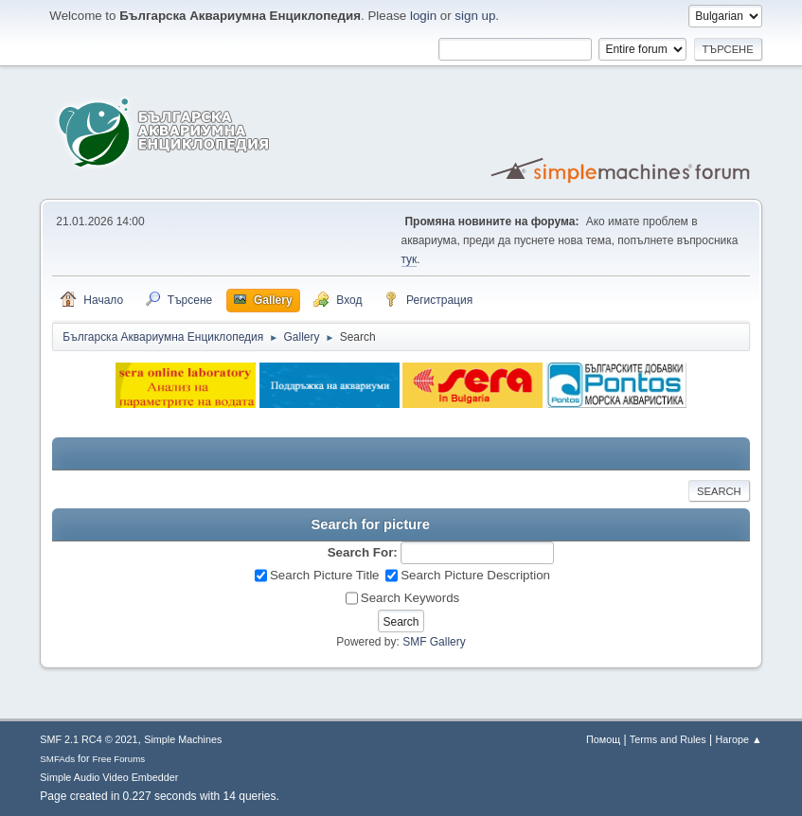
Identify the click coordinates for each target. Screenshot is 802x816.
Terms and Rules (668, 739)
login (423, 16)
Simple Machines (183, 739)
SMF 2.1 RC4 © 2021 (88, 739)
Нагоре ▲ (739, 739)
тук (409, 259)
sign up (474, 16)
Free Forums (119, 759)
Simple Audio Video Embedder (109, 777)
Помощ (603, 739)
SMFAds (57, 759)
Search (719, 491)
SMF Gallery (434, 641)
